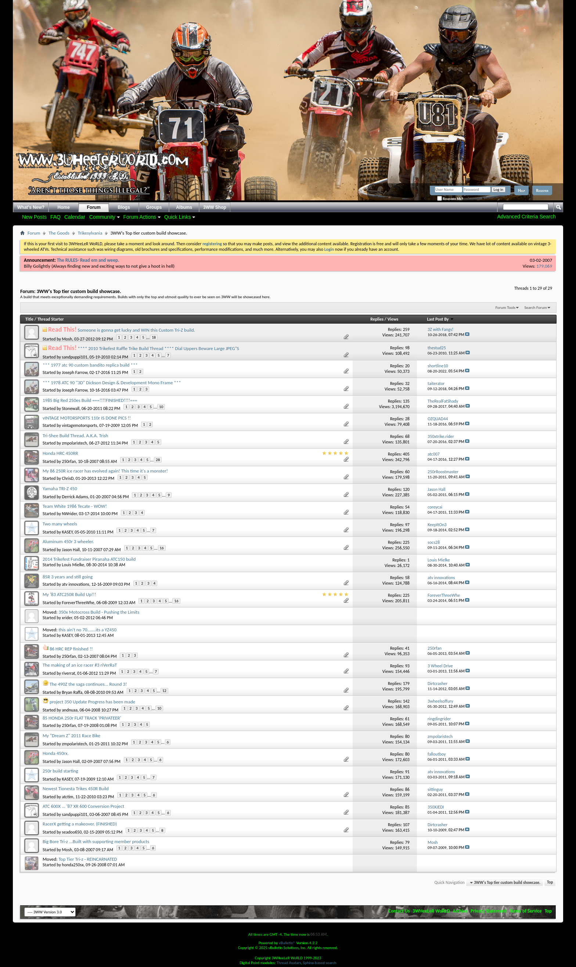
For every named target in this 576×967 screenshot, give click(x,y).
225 (406, 542)
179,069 (544, 266)
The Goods (58, 233)
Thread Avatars (289, 962)
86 (407, 789)
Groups (154, 207)
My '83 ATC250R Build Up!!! (69, 594)
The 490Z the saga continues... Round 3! (88, 684)
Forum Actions (139, 217)
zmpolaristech (74, 443)
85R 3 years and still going (68, 576)
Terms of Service (526, 911)
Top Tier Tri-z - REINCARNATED (87, 859)
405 (406, 454)
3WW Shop (214, 207)
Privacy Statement (489, 911)
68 (407, 436)
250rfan (69, 461)
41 (407, 648)
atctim (67, 796)
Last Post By (440, 319)
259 (406, 329)
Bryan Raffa (72, 692)
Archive (460, 911)
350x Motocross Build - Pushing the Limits (98, 612)
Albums (184, 207)
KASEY (67, 531)
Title (29, 319)
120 (406, 489)
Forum (94, 207)
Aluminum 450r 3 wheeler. (68, 541)
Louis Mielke (73, 564)
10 (161, 406)
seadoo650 (72, 831)
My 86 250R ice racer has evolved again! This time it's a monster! (105, 471)
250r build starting (60, 771)
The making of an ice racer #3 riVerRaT (80, 665)
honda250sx (73, 864)
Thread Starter (50, 319)
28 (407, 418)
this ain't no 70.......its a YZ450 (87, 629)
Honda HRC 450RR (60, 453)
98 (407, 347)
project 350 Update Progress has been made (92, 701)
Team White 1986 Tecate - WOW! (75, 506)
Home (64, 207)
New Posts (34, 217)
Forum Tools (505, 307)
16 (162, 548)
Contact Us (399, 911)
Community (102, 217)
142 (406, 701)
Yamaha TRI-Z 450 (60, 488)
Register (542, 190)
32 (407, 383)
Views (393, 319)
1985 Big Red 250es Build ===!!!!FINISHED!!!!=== (90, 400)
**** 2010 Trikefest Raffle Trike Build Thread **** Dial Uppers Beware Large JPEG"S (158, 348)
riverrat (68, 672)
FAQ (55, 217)
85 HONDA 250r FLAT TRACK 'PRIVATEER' (82, 718)
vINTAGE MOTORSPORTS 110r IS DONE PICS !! (87, 418)
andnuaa (70, 709)
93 (407, 665)
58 (407, 577)
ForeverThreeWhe (78, 602)
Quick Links (177, 217)
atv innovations (75, 584)
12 (164, 690)
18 (154, 337)
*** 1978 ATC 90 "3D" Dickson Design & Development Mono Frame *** (112, 382)
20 (407, 365)
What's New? (30, 207)
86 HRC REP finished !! (71, 649)
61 (407, 718)
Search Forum (536, 307)
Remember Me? (450, 198)
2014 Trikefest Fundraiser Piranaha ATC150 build (89, 559)
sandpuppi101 (74, 357)
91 (407, 771)
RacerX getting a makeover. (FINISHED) (80, 824)
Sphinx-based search (319, 962)
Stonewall (71, 408)
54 (407, 507)
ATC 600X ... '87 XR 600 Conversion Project (83, 806)
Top (550, 882)
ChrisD (67, 478)
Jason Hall (71, 549)
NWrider (69, 513)
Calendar (74, 217)
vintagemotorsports (79, 425)
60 (407, 471)
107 (406, 824)
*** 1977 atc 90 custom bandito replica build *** (90, 365)
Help (521, 190)
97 (407, 524)
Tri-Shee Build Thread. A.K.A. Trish (75, 435)
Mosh (67, 338)
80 (407, 736)
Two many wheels (60, 524)
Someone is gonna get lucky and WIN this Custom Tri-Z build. (136, 330)
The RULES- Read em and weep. (88, 260)
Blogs (124, 207)
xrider (67, 617)
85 (407, 807)
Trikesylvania (90, 233)
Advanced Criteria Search (526, 217)
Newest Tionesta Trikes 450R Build (76, 788)
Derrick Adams (75, 496)
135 (406, 401)
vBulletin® (287, 943)
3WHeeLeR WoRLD (431, 911)
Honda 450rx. (56, 753)
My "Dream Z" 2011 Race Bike (71, 735)
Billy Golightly (37, 266)
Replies (377, 319)
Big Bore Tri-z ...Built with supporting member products (96, 841)
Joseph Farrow (74, 372)
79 (407, 842)
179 (406, 683)
